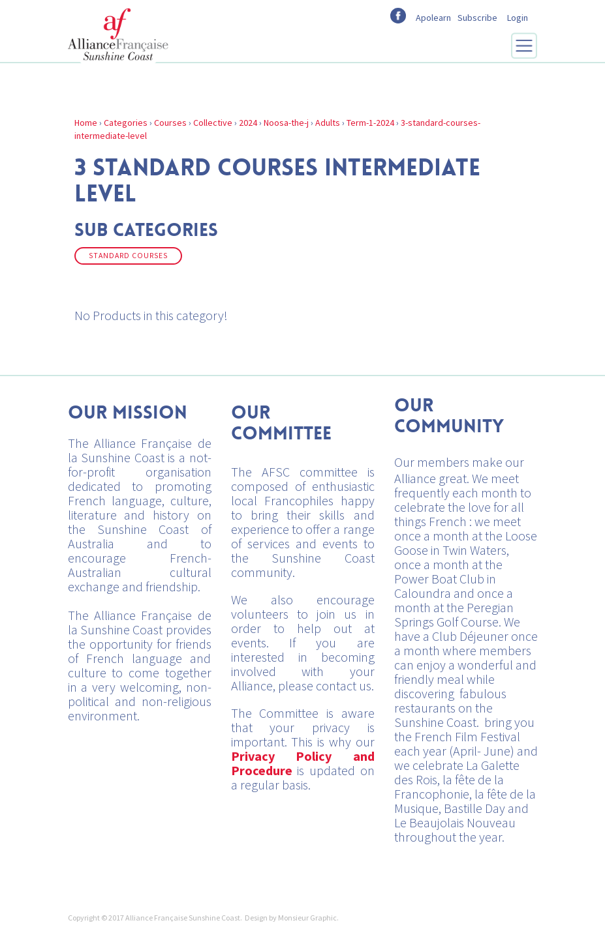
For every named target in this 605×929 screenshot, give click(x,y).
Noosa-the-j (286, 122)
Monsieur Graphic (307, 917)
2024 (248, 122)
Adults (327, 122)
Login (517, 17)
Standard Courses (128, 255)
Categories (125, 122)
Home (85, 122)
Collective (212, 122)
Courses (170, 122)
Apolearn (433, 17)
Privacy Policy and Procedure (303, 763)
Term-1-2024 (370, 122)
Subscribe (477, 17)
